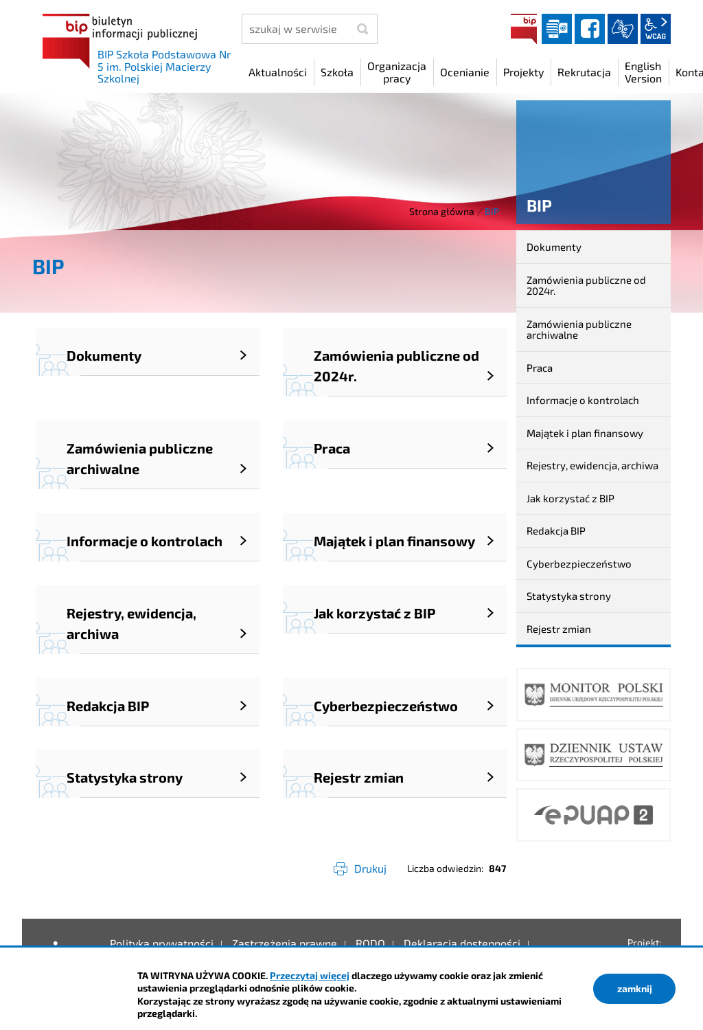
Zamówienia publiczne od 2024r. (586, 285)
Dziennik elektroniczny (557, 29)
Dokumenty (554, 246)
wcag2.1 (656, 29)
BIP (524, 29)
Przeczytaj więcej (309, 975)
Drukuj (370, 868)
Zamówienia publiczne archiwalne (579, 329)
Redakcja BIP (556, 530)
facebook (590, 29)
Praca (540, 367)
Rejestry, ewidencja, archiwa (592, 465)
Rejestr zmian (559, 629)
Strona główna (441, 211)
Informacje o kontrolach (583, 400)
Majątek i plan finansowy (585, 433)
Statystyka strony (569, 596)
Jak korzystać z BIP (570, 498)
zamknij (634, 988)
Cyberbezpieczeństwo (579, 563)
